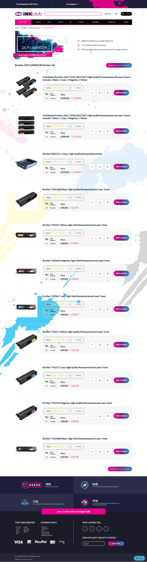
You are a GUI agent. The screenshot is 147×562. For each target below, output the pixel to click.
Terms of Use (45, 533)
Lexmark (26, 528)
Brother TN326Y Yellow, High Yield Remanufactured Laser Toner (75, 225)
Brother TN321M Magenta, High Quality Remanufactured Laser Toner (77, 403)
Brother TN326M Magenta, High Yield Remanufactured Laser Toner (76, 260)
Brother (18, 527)
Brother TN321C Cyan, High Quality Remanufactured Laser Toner (75, 367)
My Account (108, 14)
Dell (17, 530)
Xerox (25, 532)
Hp (17, 533)
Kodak (26, 527)
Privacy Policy (46, 532)
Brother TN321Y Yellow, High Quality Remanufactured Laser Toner (76, 331)
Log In (116, 14)
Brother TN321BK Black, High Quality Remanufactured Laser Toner (76, 189)
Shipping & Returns (47, 535)
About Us (44, 527)
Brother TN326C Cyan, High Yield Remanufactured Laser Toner (74, 296)
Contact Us (45, 528)
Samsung (26, 530)
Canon (18, 528)
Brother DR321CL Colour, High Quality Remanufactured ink (72, 153)
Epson (18, 532)
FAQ (43, 530)
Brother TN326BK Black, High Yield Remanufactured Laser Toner (75, 438)
